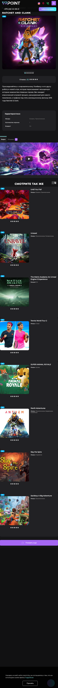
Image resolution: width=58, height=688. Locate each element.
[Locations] (39, 3)
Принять (30, 683)
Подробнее (29, 677)
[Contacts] (47, 3)
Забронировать (47, 9)
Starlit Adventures (38, 408)
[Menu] (54, 3)
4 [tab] (31, 73)
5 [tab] (32, 73)
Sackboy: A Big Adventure (41, 496)
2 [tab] (27, 73)
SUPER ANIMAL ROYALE (41, 364)
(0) (28, 79)
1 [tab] (25, 73)
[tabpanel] (29, 42)
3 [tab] (29, 73)
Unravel (34, 233)
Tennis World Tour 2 (39, 321)
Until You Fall (36, 189)
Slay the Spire (36, 452)
